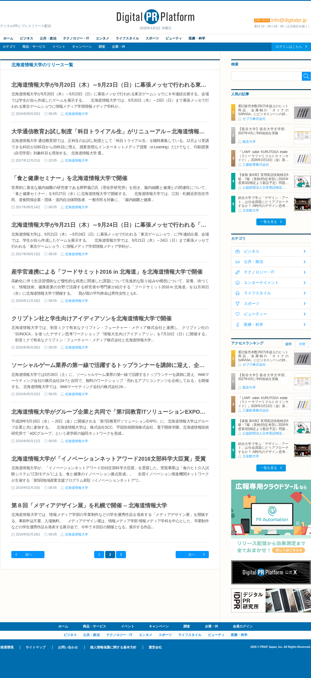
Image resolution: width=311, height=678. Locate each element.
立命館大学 (251, 210)
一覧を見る (268, 222)
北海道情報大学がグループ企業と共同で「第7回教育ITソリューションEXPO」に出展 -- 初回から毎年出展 (142, 412)
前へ (28, 554)
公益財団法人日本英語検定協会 (266, 187)
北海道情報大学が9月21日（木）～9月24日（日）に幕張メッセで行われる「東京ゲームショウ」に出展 (139, 225)
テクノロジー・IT (76, 38)
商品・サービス (34, 47)
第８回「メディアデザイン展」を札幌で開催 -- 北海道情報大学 (89, 505)
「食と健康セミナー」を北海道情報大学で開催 (69, 178)
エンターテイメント (261, 282)
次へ (191, 554)
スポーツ (152, 38)
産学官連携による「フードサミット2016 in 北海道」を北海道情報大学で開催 (106, 272)
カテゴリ (9, 47)
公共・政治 (48, 38)
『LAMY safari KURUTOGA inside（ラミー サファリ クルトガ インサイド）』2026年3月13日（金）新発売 (263, 158)
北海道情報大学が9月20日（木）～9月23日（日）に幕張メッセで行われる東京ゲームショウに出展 (133, 85)
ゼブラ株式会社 (254, 119)
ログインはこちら (289, 47)
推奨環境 (7, 647)
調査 (102, 47)
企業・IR (118, 47)
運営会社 (155, 647)
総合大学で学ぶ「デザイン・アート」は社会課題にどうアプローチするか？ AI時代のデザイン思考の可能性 (263, 204)
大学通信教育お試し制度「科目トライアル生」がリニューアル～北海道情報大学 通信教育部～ (128, 131)
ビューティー (255, 314)
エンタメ (102, 38)
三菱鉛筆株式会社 (256, 165)
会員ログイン (243, 626)
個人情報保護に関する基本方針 (113, 647)
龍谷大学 (249, 142)
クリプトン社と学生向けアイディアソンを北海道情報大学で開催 (91, 318)
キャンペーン (82, 47)
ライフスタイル (127, 38)
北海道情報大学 (76, 114)
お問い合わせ (68, 647)
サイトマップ (36, 647)
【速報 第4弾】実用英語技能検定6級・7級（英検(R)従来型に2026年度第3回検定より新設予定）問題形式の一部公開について (263, 181)
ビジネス (26, 38)
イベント (58, 47)
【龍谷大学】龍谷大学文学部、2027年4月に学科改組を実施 (263, 131)
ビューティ (173, 38)
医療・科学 (197, 38)
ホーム (8, 38)
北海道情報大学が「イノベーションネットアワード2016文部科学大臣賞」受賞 (108, 459)
